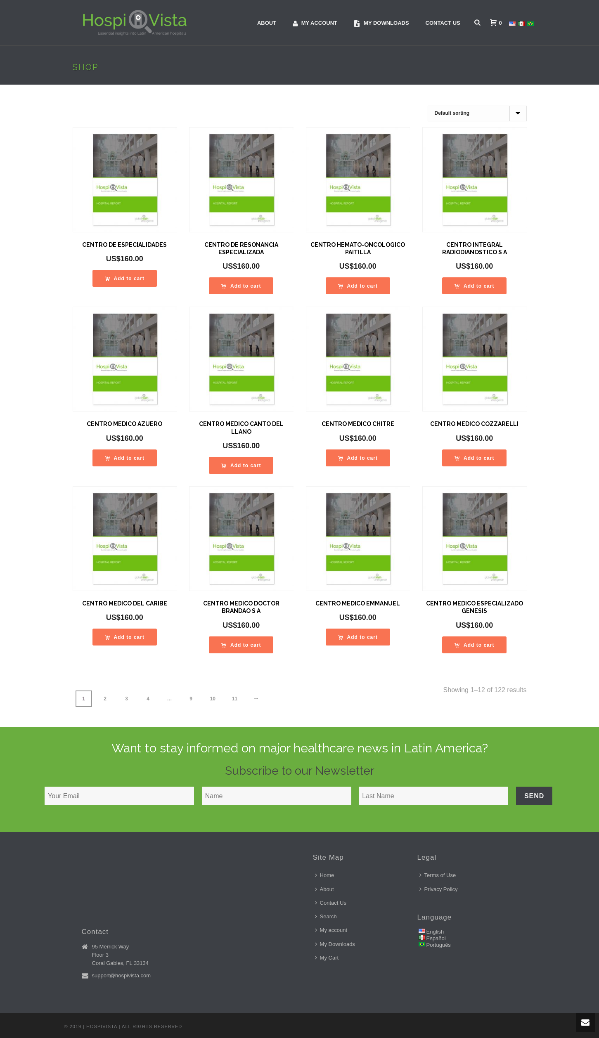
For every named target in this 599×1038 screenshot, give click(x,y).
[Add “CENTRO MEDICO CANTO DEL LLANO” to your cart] (241, 465)
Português (438, 945)
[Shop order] (477, 113)
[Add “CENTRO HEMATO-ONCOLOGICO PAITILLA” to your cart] (358, 285)
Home (324, 875)
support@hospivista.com (121, 975)
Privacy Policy (438, 889)
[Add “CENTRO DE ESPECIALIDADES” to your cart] (124, 278)
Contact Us (443, 23)
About (266, 23)
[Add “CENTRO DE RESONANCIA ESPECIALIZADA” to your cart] (241, 285)
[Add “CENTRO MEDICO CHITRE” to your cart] (358, 457)
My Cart (327, 958)
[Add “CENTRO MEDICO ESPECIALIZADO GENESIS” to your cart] (474, 644)
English (435, 932)
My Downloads (335, 944)
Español (436, 938)
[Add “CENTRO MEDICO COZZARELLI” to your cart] (474, 457)
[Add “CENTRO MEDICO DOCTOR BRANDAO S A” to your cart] (241, 644)
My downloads (381, 23)
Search (326, 916)
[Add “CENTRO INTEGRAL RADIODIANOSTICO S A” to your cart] (474, 285)
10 (212, 699)
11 (234, 699)
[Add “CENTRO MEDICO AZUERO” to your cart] (124, 457)
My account (315, 23)
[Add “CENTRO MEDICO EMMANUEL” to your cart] (358, 637)
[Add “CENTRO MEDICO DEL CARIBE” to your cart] (124, 637)
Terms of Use (437, 875)
